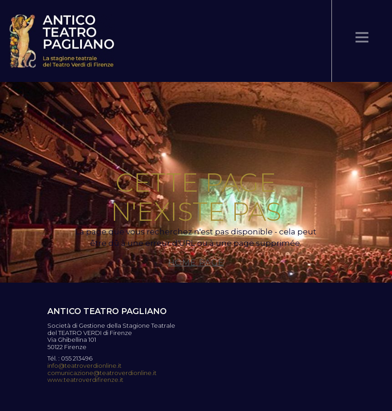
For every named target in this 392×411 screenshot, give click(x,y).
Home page (196, 263)
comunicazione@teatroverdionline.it (102, 373)
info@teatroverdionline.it (84, 365)
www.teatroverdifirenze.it (85, 379)
